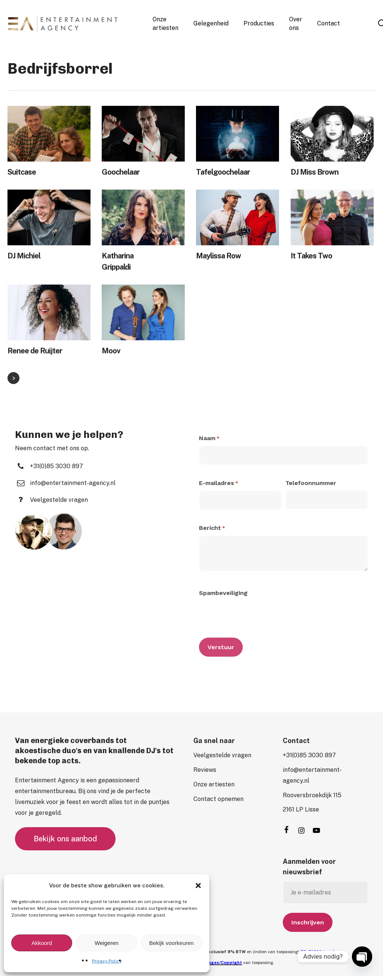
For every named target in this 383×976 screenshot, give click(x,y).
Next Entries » (13, 378)
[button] (198, 885)
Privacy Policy (107, 961)
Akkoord (41, 943)
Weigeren (107, 943)
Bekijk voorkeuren (171, 943)
